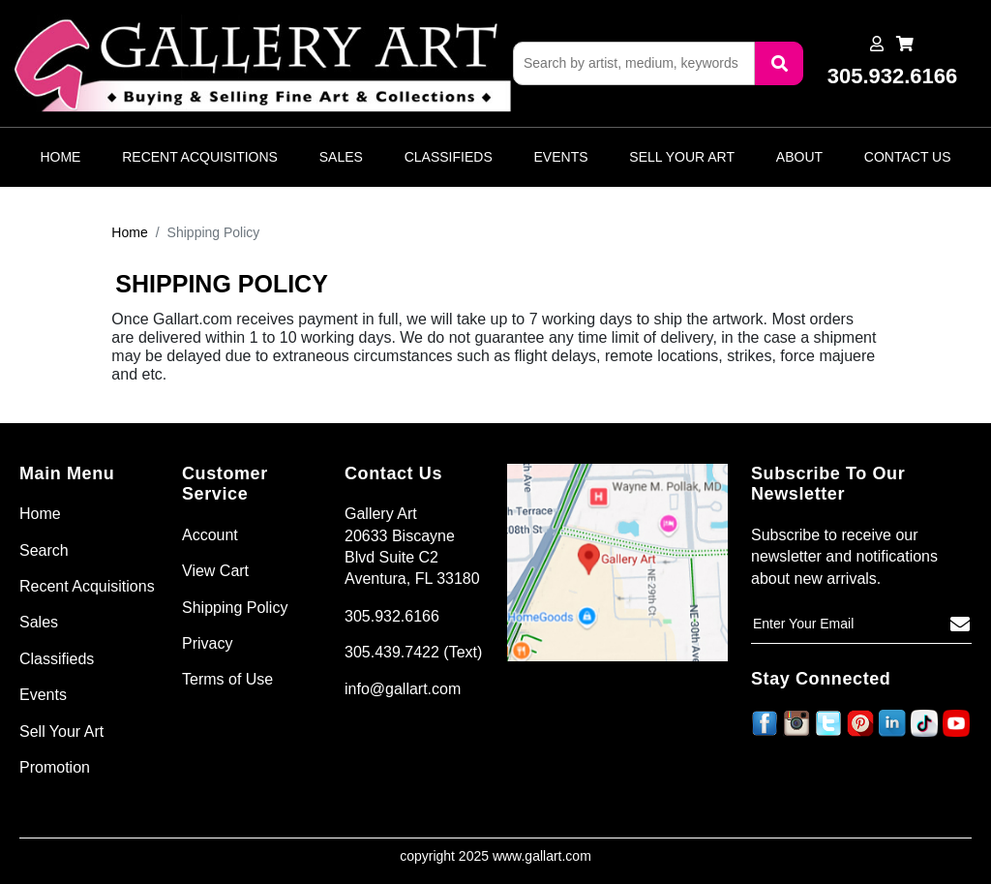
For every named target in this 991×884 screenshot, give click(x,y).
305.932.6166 (392, 616)
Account (210, 535)
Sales (341, 157)
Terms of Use (227, 679)
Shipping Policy (234, 607)
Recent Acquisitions (200, 157)
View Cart (215, 571)
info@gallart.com (403, 689)
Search (44, 550)
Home (60, 157)
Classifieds (449, 157)
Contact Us (907, 157)
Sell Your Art (682, 157)
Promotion (54, 767)
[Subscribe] (960, 624)
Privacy (207, 643)
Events (561, 157)
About (799, 157)
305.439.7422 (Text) (413, 652)
